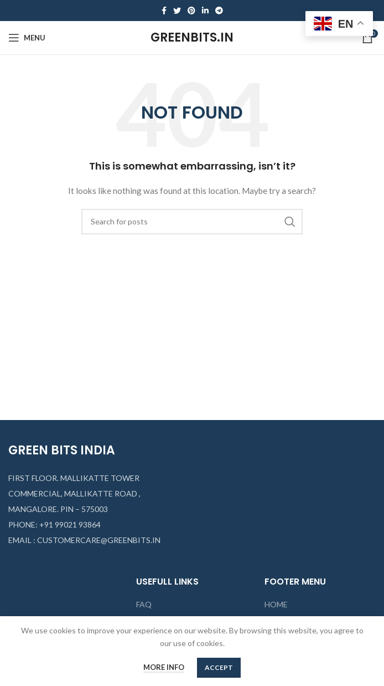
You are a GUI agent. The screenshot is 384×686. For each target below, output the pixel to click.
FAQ (144, 604)
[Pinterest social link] (191, 10)
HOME (276, 604)
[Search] (192, 221)
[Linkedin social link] (205, 10)
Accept (219, 667)
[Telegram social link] (219, 10)
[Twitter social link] (177, 10)
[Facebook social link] (164, 10)
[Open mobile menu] (27, 38)
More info (163, 667)
